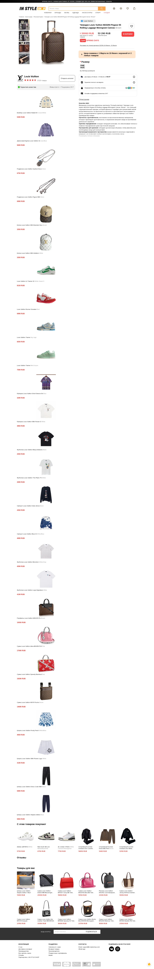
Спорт (98, 12)
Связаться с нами (55, 947)
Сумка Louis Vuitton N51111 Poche (30, 702)
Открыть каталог (67, 78)
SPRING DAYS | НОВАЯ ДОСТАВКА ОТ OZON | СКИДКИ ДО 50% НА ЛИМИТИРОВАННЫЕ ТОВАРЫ (77, 1)
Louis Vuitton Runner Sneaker (28, 309)
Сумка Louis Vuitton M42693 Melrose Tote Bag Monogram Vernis (106, 920)
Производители (54, 951)
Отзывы (21, 955)
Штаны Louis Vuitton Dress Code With (31, 786)
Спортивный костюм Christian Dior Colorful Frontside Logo (85, 848)
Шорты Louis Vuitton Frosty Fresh (31, 730)
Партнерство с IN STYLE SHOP (28, 957)
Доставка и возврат (25, 949)
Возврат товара (54, 949)
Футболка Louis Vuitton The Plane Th (31, 478)
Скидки (107, 12)
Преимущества (23, 951)
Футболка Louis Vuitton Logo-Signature (32, 590)
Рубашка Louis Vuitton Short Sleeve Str (31, 393)
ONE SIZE (82, 66)
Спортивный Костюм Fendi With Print (106, 847)
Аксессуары (87, 12)
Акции (51, 955)
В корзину (128, 34)
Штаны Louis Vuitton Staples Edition (30, 814)
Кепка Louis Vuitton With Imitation (30, 253)
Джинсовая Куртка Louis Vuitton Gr (32, 141)
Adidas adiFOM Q (24, 847)
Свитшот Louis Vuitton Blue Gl (30, 534)
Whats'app (82, 949)
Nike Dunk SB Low (43, 847)
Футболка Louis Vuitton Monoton (31, 562)
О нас (20, 947)
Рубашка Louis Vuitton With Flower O (31, 421)
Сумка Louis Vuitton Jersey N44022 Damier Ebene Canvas (127, 891)
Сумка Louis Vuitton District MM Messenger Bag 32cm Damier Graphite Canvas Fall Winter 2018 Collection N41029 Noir (46, 891)
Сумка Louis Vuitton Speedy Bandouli (31, 674)
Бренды (58, 12)
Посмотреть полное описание (89, 136)
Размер (85, 62)
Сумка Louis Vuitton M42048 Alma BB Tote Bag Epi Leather (85, 891)
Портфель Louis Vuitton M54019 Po (31, 618)
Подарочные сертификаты (58, 953)
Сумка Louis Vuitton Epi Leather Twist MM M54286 (46, 920)
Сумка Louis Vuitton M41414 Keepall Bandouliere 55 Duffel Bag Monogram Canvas (25, 920)
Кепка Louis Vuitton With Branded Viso (32, 225)
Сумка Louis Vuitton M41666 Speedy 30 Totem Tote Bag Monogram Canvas (66, 920)
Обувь (66, 12)
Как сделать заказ (24, 953)
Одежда (75, 12)
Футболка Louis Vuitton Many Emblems (31, 449)
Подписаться (91, 932)
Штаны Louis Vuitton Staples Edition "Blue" (24, 891)
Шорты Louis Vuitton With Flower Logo (31, 758)
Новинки (48, 12)
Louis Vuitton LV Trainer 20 (30, 281)
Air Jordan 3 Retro (66, 847)
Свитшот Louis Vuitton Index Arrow (30, 506)
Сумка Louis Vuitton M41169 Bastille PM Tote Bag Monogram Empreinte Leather (127, 920)
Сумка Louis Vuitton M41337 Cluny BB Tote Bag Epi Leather (65, 891)
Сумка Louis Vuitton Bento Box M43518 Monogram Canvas (87, 920)
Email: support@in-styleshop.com (89, 947)
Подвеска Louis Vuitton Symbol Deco (31, 169)
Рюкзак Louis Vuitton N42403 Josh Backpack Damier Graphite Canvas (107, 891)
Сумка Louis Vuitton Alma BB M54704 (31, 646)
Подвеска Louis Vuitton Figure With (30, 197)
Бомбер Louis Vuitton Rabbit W (31, 113)
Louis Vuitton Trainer (26, 337)
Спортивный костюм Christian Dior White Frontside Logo (126, 848)
